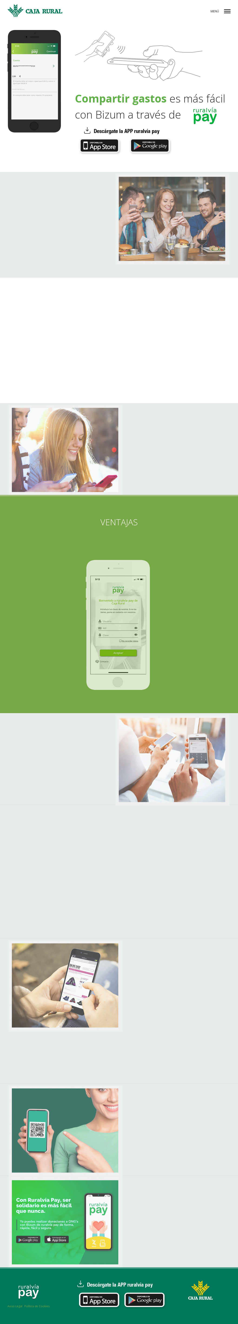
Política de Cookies (37, 1306)
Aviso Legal (14, 1306)
